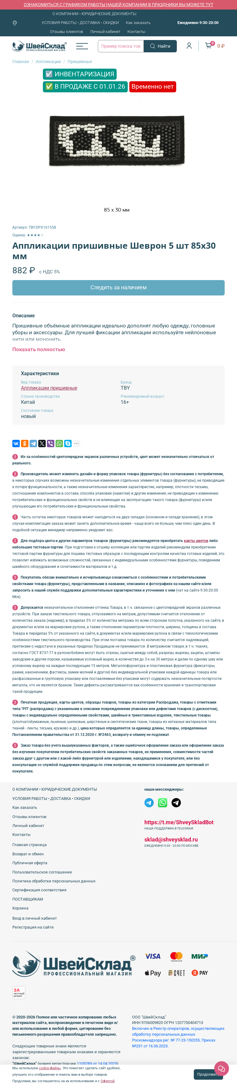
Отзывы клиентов (66, 31)
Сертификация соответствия (39, 890)
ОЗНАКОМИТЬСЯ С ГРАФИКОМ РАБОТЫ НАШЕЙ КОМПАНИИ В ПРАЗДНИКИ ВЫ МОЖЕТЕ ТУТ (118, 4)
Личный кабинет (105, 31)
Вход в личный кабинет (34, 918)
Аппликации (48, 61)
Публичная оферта (29, 863)
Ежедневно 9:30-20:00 (197, 22)
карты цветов (196, 541)
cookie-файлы (50, 1068)
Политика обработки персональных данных (53, 881)
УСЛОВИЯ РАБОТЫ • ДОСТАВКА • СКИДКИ (80, 22)
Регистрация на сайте (33, 927)
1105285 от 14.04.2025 (97, 1063)
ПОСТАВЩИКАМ (27, 899)
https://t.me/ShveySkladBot (179, 822)
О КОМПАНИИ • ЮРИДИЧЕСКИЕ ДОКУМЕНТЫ (94, 13)
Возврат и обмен (28, 854)
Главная (20, 61)
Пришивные (80, 61)
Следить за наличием (118, 287)
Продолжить (208, 1074)
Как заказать (138, 22)
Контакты (136, 31)
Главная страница (29, 844)
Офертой (107, 1081)
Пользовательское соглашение (42, 872)
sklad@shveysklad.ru (171, 839)
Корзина (20, 908)
